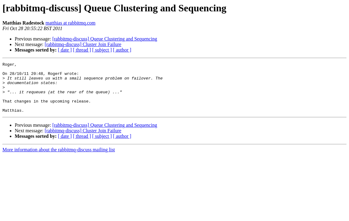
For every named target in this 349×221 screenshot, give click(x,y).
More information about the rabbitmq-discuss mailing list (58, 159)
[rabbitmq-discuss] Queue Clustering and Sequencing (104, 38)
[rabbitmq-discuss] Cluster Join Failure (83, 44)
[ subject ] (102, 49)
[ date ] (65, 49)
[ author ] (122, 49)
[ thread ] (82, 49)
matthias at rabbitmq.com (70, 22)
